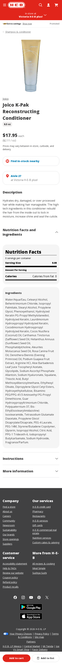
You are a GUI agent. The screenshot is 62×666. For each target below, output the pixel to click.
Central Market (32, 646)
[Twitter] (47, 597)
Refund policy (10, 582)
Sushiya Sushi (39, 572)
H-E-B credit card (41, 506)
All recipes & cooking (43, 563)
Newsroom (9, 525)
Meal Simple (38, 568)
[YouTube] (31, 597)
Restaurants (38, 516)
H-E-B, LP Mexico (12, 646)
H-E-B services (40, 520)
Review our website (13, 572)
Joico (6, 99)
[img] (31, 66)
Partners (31, 641)
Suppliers (7, 543)
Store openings (11, 539)
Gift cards (37, 525)
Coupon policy (10, 577)
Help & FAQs (9, 568)
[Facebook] (15, 597)
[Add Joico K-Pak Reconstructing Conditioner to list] (46, 658)
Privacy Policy (42, 633)
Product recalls (11, 586)
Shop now (27, 23)
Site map (39, 637)
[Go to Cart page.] (56, 5)
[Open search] (40, 5)
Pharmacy (37, 511)
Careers (7, 516)
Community (9, 520)
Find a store (9, 506)
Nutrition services (41, 537)
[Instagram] (23, 597)
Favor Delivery (39, 649)
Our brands (9, 534)
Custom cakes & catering (45, 542)
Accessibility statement (15, 563)
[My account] (48, 5)
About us (7, 511)
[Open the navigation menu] (5, 5)
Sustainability (10, 530)
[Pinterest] (39, 597)
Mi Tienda (48, 646)
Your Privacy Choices (21, 633)
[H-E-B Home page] (16, 5)
